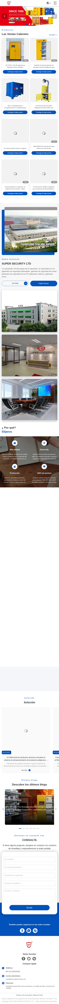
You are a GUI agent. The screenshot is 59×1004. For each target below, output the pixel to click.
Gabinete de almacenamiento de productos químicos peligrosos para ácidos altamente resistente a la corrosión (43, 72)
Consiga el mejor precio (15, 77)
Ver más (25, 770)
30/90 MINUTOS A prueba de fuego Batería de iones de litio (43, 153)
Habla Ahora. (44, 283)
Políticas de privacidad (24, 995)
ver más (53, 35)
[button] (26, 24)
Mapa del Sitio (38, 995)
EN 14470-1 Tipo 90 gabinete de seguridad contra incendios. (15, 72)
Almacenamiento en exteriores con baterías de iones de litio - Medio (15, 193)
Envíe (29, 907)
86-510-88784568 (13, 971)
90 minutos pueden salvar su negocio (15, 154)
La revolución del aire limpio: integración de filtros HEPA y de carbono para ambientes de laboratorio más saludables (43, 112)
